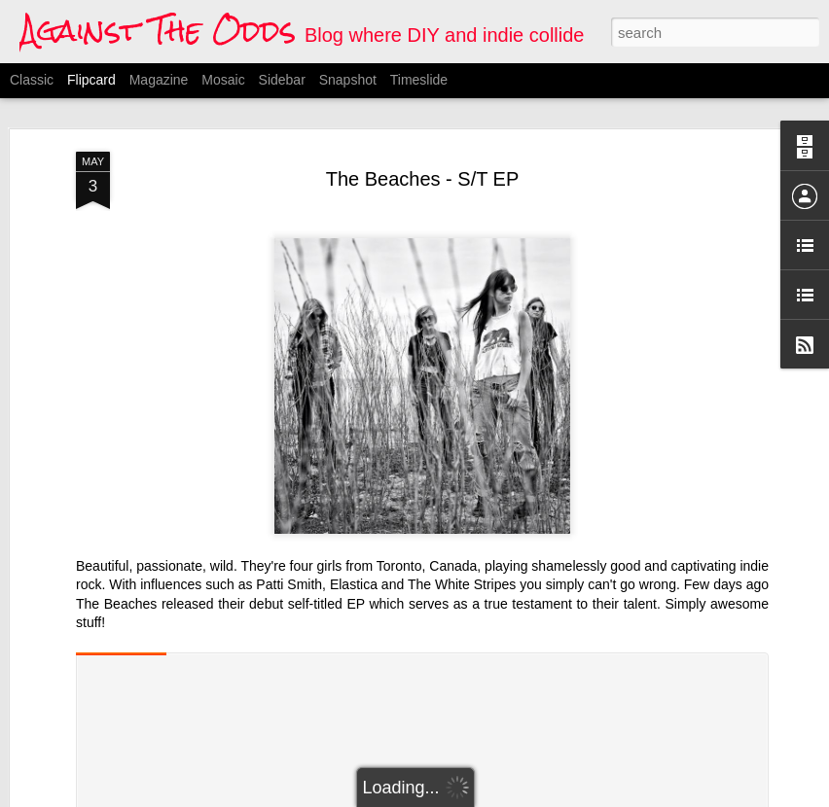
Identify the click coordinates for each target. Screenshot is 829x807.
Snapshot (348, 80)
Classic (32, 80)
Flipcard (91, 80)
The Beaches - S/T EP (423, 179)
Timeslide (419, 80)
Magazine (159, 80)
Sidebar (282, 80)
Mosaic (222, 80)
